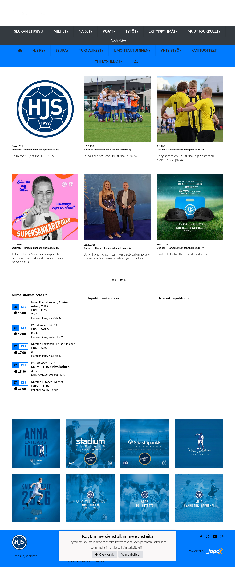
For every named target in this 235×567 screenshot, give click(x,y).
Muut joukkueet (204, 31)
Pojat (109, 31)
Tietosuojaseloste (24, 556)
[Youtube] (213, 537)
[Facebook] (199, 537)
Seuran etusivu (28, 31)
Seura (62, 50)
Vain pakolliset (130, 554)
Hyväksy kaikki (104, 554)
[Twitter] (205, 537)
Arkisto (118, 40)
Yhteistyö (171, 50)
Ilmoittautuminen (132, 50)
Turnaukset (91, 50)
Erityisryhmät (163, 31)
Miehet (61, 31)
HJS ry (38, 50)
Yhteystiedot (108, 61)
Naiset (85, 31)
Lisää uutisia (117, 279)
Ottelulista (21, 398)
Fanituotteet (204, 50)
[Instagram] (220, 537)
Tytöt (131, 31)
